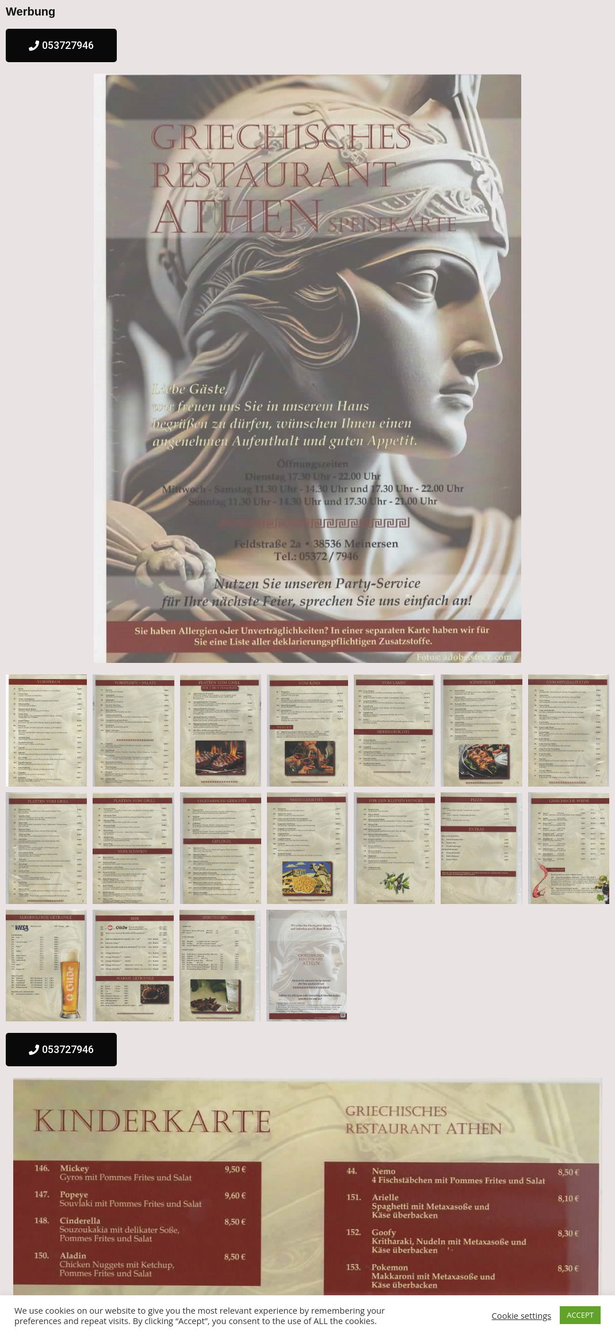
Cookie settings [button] (522, 1315)
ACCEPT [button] (580, 1315)
